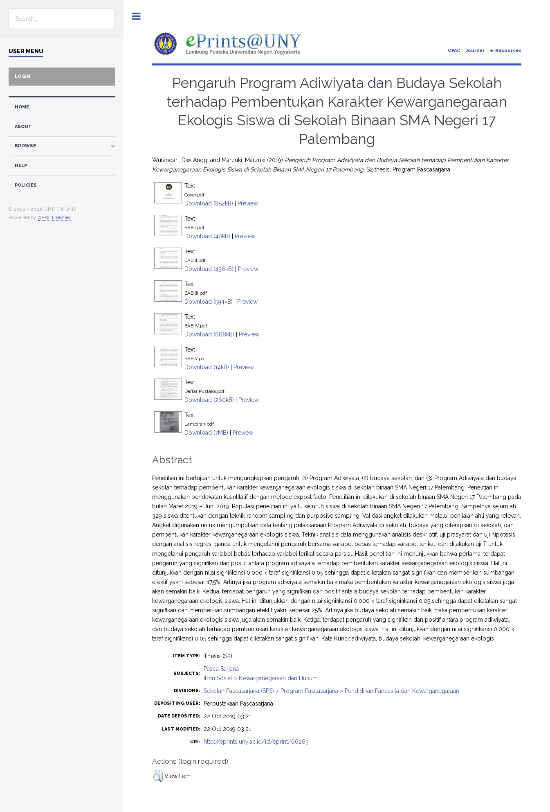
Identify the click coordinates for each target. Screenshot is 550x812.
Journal (475, 50)
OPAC (454, 50)
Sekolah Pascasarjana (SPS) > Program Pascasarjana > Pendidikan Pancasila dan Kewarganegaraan (331, 691)
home (22, 107)
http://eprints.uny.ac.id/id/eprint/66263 (256, 741)
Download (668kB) (209, 334)
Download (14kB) (206, 367)
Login (22, 76)
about (23, 126)
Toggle (136, 16)
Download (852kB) (208, 203)
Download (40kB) (207, 236)
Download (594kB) (208, 301)
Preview (248, 203)
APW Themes (54, 217)
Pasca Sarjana (221, 668)
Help (21, 165)
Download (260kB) (209, 400)
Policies (26, 185)
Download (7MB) (206, 432)
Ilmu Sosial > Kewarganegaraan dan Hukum (261, 678)
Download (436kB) (208, 269)
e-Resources (505, 50)
